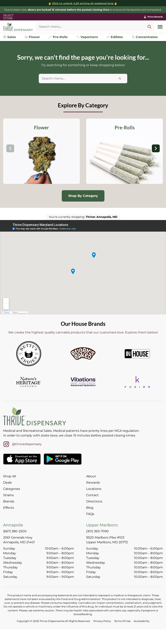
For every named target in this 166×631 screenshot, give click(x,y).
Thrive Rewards (155, 17)
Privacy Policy (102, 621)
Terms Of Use (122, 621)
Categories (11, 489)
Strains (8, 495)
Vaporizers (87, 37)
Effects (8, 508)
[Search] (149, 26)
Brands (8, 501)
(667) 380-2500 (15, 531)
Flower (32, 37)
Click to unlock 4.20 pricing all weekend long (82, 3)
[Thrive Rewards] (145, 16)
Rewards (93, 482)
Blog (89, 508)
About (91, 476)
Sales (9, 37)
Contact (92, 495)
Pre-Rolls (58, 37)
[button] (160, 26)
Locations (93, 489)
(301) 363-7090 (97, 531)
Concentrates (145, 37)
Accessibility (141, 621)
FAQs (90, 514)
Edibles (115, 37)
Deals (7, 482)
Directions (94, 501)
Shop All (9, 476)
